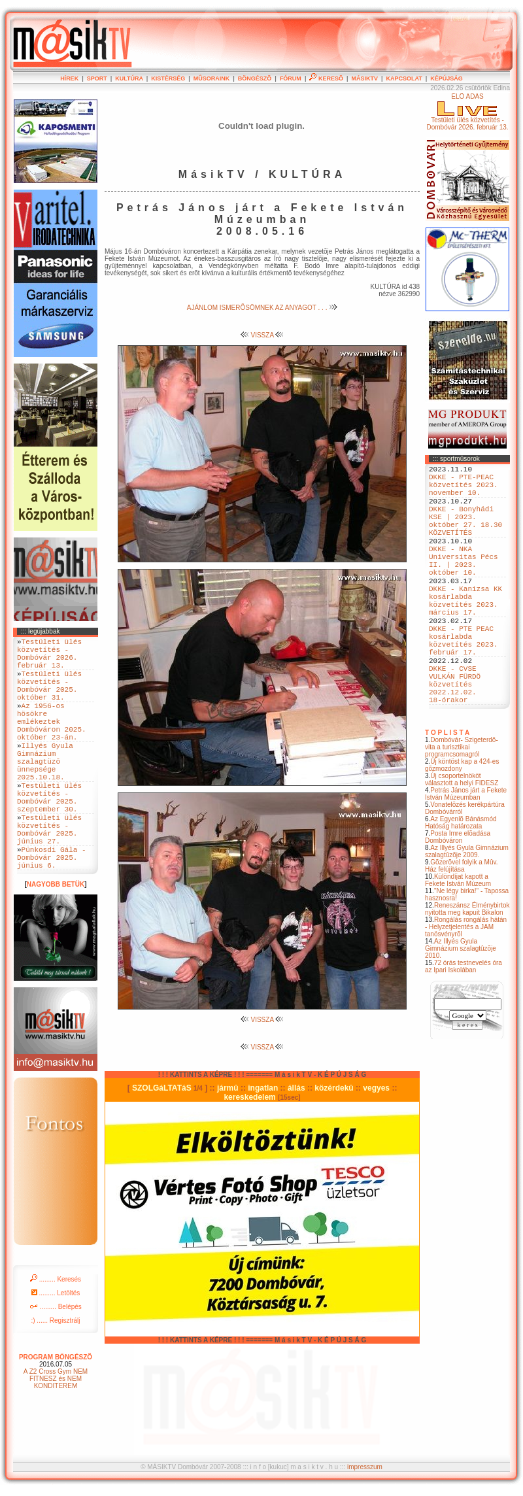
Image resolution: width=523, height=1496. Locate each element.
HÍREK (69, 78)
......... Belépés (55, 1363)
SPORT (97, 78)
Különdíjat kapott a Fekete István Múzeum (458, 939)
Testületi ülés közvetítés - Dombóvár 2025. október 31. (49, 697)
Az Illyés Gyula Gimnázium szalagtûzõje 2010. (460, 1007)
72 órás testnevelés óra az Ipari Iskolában (463, 1025)
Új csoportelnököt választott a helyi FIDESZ (461, 838)
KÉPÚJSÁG (446, 78)
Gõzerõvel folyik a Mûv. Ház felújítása (461, 924)
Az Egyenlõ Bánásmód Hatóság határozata (461, 881)
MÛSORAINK (212, 78)
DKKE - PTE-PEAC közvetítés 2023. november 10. (463, 490)
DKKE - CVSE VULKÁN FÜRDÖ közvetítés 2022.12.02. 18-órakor (455, 738)
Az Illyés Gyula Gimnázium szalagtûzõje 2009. (467, 910)
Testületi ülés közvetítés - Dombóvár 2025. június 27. (49, 876)
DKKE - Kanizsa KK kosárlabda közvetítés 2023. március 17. (465, 634)
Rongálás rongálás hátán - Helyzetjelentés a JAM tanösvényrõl (466, 985)
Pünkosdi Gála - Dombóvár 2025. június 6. (51, 911)
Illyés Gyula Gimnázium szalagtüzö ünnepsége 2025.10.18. (45, 792)
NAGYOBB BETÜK (55, 941)
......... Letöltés (55, 1349)
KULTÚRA (129, 78)
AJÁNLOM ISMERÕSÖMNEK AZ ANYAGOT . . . (262, 307)
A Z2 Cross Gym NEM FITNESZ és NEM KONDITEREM (56, 1435)
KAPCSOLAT (404, 78)
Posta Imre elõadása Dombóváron (457, 896)
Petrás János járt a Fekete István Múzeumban (466, 852)
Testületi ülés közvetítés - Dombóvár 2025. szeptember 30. (49, 837)
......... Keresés (55, 1336)
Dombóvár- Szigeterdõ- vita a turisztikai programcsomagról (461, 806)
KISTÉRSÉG (168, 78)
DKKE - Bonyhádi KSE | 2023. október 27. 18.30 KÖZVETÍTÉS (465, 534)
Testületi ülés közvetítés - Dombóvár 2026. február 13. (49, 657)
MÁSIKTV (364, 78)
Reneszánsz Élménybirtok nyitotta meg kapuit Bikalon (467, 967)
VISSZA (262, 335)
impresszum (364, 1471)
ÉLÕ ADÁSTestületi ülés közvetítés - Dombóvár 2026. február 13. (467, 112)
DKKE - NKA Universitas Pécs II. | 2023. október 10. (463, 584)
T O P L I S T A (447, 791)
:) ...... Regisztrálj (55, 1377)
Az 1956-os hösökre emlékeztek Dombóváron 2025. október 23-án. (51, 742)
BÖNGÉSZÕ (255, 78)
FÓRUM (290, 78)
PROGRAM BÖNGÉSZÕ (55, 1414)
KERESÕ (326, 78)
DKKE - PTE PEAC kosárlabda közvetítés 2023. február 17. (463, 684)
